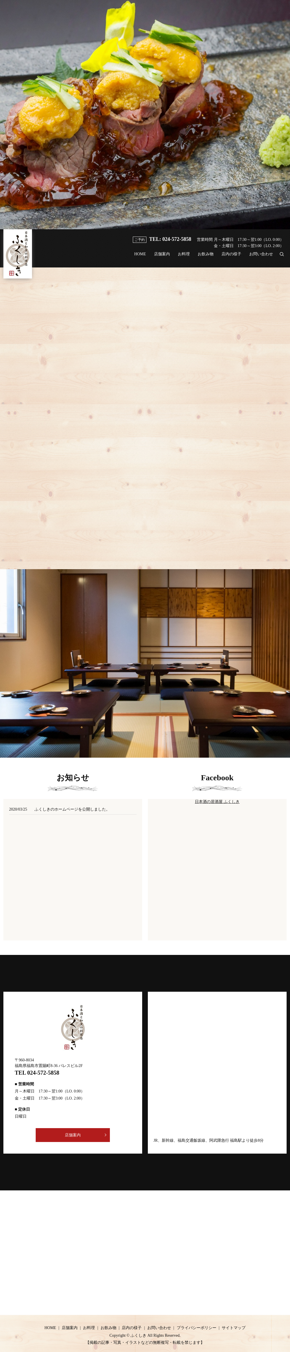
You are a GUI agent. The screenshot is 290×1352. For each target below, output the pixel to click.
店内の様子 (229, 257)
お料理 (178, 257)
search (282, 257)
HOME (131, 257)
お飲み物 (202, 257)
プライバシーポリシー (196, 1328)
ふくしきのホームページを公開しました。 (72, 809)
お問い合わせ (260, 257)
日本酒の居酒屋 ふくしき (217, 801)
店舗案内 (155, 257)
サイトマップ (234, 1328)
